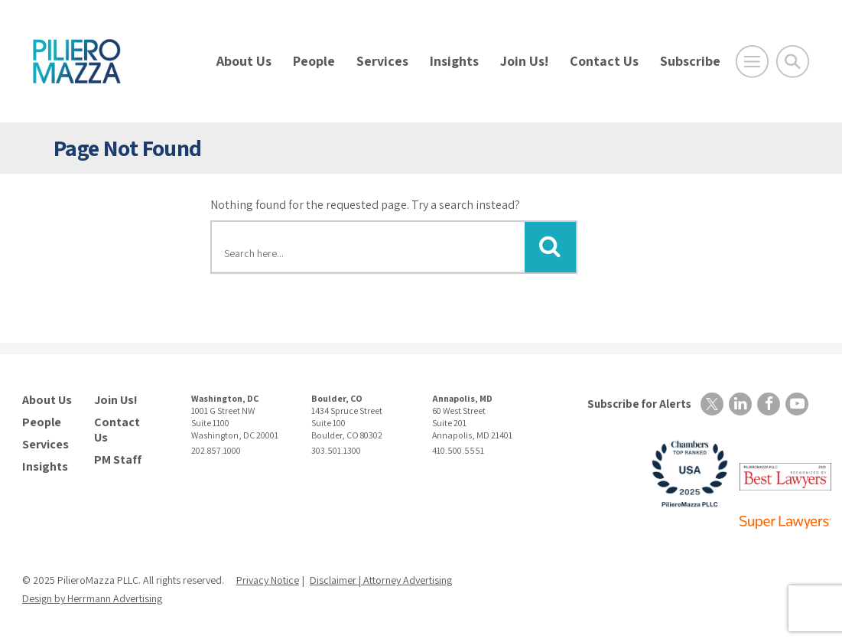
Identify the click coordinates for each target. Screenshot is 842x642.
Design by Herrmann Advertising (92, 598)
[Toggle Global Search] (792, 61)
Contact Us (604, 61)
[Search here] (368, 249)
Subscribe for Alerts (639, 403)
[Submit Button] (550, 247)
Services (382, 61)
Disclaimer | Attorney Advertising (381, 580)
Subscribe (690, 61)
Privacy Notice (267, 580)
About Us (243, 61)
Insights (454, 61)
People (314, 61)
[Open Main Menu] (752, 61)
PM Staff (117, 460)
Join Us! (524, 61)
